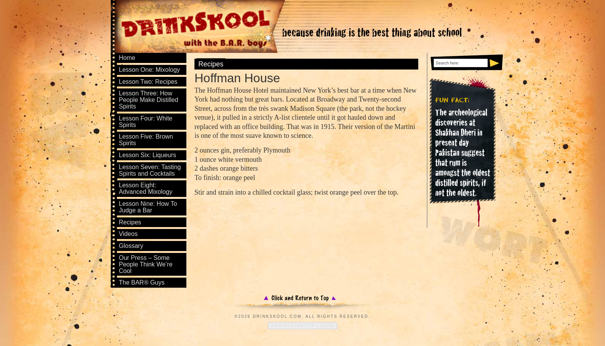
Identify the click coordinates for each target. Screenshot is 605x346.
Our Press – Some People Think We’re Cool (145, 264)
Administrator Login (302, 326)
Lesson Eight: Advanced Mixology (145, 188)
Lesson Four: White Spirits (145, 121)
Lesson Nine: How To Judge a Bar (148, 207)
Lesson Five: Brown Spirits (146, 139)
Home (127, 57)
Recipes (210, 64)
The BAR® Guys (142, 282)
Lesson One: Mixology (149, 69)
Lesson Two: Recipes (148, 81)
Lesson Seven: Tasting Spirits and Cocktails (150, 170)
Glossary (131, 246)
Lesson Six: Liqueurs (147, 155)
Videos (128, 234)
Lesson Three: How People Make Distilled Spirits (148, 100)
